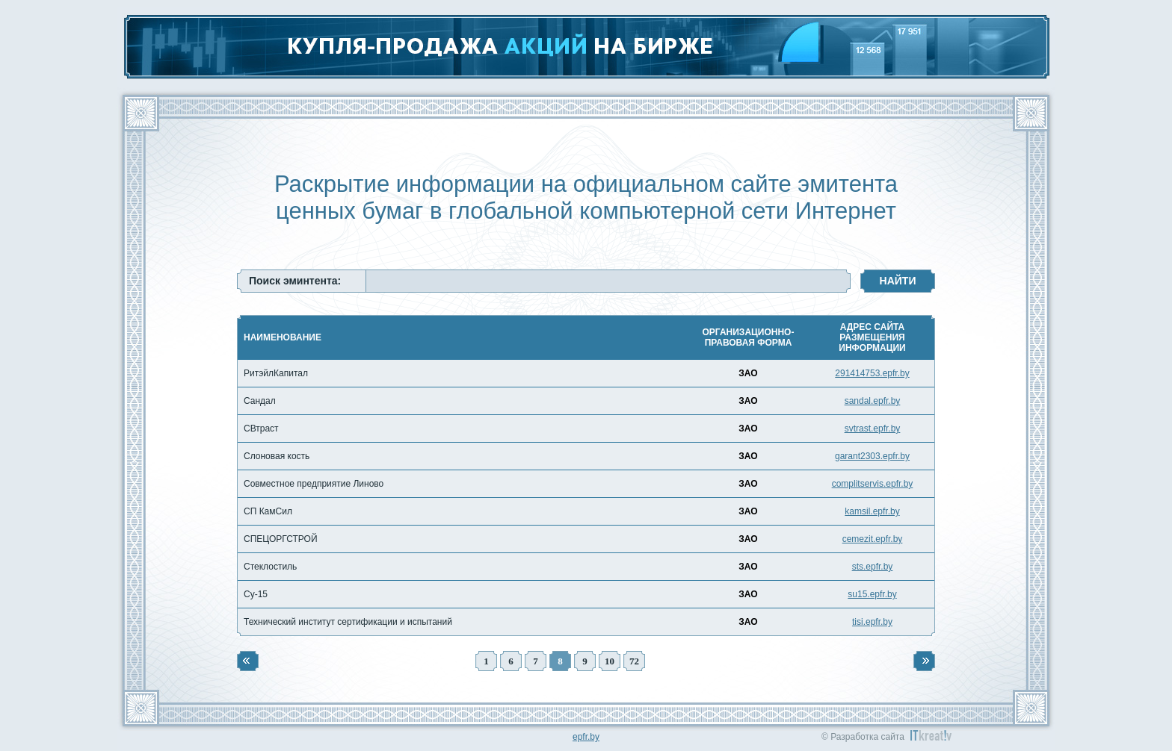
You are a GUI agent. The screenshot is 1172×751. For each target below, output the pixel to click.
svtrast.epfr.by (873, 428)
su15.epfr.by (872, 594)
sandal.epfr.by (873, 401)
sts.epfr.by (872, 566)
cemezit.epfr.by (872, 539)
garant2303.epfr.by (872, 456)
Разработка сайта (867, 737)
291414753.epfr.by (872, 373)
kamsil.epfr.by (872, 511)
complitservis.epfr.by (872, 484)
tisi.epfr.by (872, 622)
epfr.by (586, 737)
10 (609, 661)
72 (634, 661)
